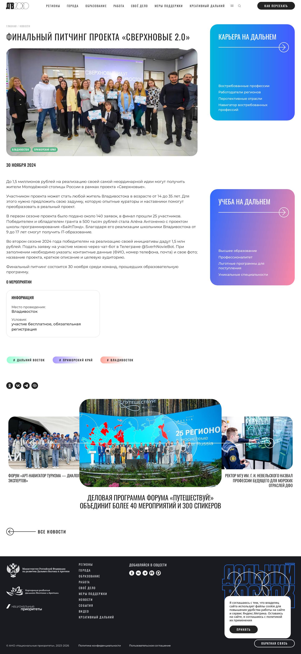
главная (11, 26)
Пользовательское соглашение (150, 645)
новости (25, 26)
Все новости (36, 531)
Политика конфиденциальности (99, 645)
